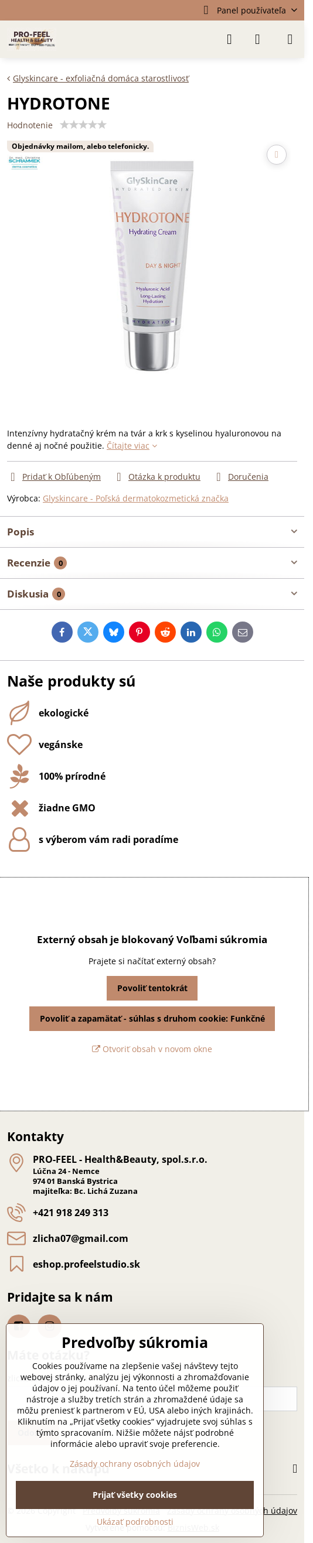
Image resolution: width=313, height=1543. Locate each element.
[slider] (83, 124)
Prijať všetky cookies (135, 1494)
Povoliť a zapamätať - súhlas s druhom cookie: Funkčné (152, 1018)
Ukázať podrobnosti (135, 1521)
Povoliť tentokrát (152, 988)
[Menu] (290, 39)
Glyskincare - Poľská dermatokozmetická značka (136, 498)
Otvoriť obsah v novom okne (152, 1048)
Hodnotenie (30, 125)
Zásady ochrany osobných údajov (135, 1463)
